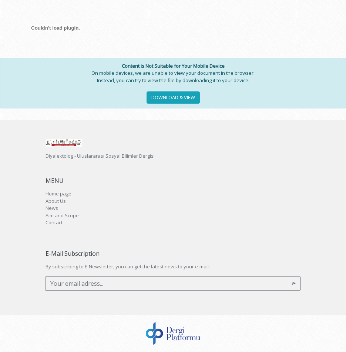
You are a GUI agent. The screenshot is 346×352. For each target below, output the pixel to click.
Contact (54, 222)
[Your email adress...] (166, 283)
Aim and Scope (62, 215)
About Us (56, 201)
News (52, 208)
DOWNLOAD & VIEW (173, 97)
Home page (58, 193)
